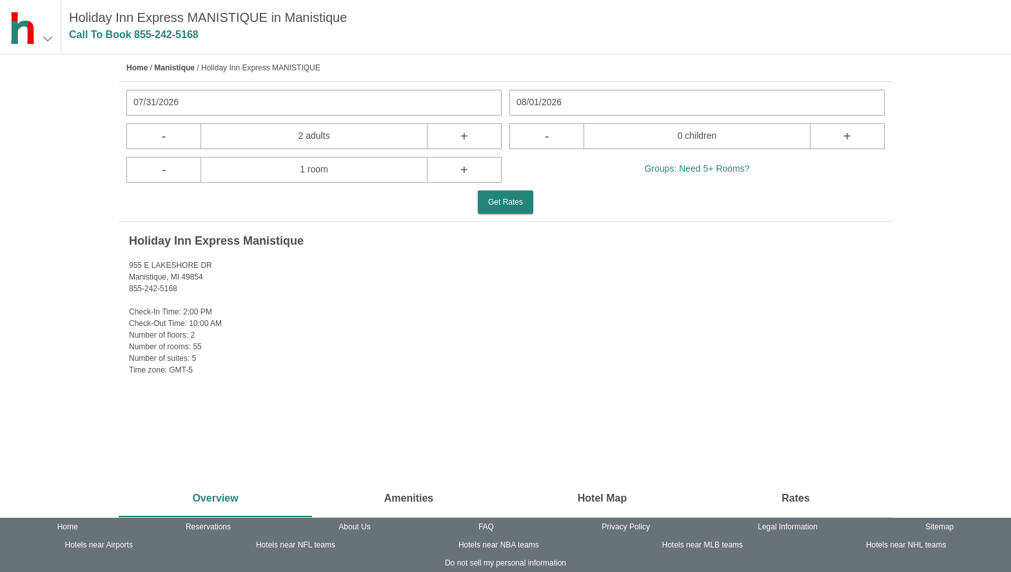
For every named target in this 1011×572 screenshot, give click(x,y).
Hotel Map (602, 498)
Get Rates (505, 202)
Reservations (208, 526)
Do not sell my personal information (505, 562)
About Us (354, 526)
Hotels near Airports (99, 544)
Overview (215, 498)
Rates (795, 498)
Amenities (408, 498)
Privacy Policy (626, 526)
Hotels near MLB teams (702, 544)
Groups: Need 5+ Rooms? (696, 168)
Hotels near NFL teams (295, 544)
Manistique (174, 67)
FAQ (486, 526)
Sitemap (939, 526)
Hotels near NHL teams (906, 544)
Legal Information (788, 526)
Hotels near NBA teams (498, 544)
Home (137, 67)
